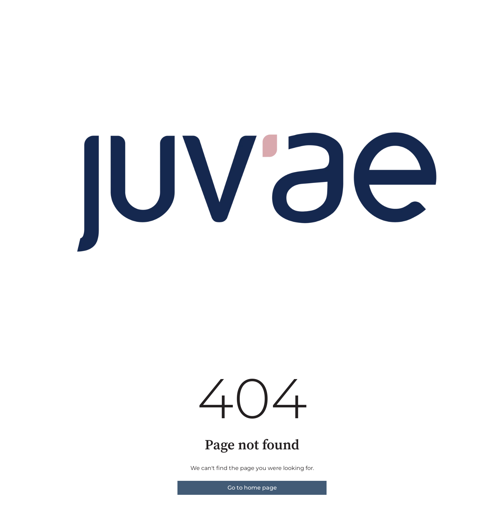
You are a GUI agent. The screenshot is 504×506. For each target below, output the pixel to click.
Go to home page (252, 487)
